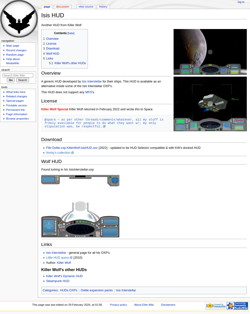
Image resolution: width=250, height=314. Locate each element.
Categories (50, 290)
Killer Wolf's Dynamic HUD (64, 276)
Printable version (16, 105)
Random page (15, 54)
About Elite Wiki (144, 304)
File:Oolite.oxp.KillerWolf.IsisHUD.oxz (72, 148)
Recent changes (16, 50)
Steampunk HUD (57, 281)
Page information (16, 114)
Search (5, 69)
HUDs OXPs (68, 290)
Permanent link (15, 109)
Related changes (16, 96)
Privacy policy (118, 304)
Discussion (62, 6)
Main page (12, 45)
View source (86, 6)
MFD (88, 92)
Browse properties (17, 118)
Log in (241, 1)
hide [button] (70, 33)
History (103, 6)
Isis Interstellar (92, 81)
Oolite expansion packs (97, 290)
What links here (15, 92)
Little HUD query (57, 257)
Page (47, 6)
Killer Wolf (64, 262)
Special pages (15, 100)
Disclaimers (168, 304)
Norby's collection (58, 152)
